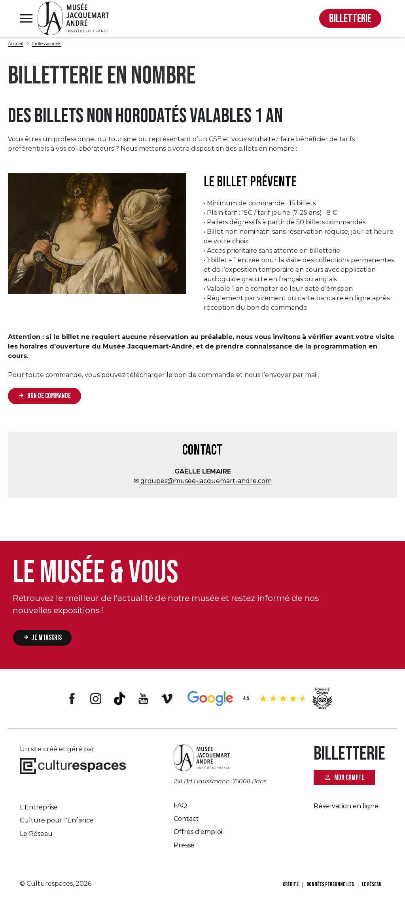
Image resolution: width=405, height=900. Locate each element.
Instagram (95, 698)
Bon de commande (49, 396)
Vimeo (167, 698)
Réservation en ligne (346, 806)
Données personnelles (330, 884)
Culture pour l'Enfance (57, 820)
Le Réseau (36, 833)
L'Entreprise (39, 807)
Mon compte (349, 777)
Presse (184, 845)
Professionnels (46, 43)
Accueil (15, 43)
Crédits (291, 884)
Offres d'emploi (198, 832)
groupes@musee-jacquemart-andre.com (206, 481)
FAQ (180, 805)
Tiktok (119, 698)
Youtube (143, 698)
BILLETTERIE (350, 19)
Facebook (72, 698)
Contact (186, 818)
